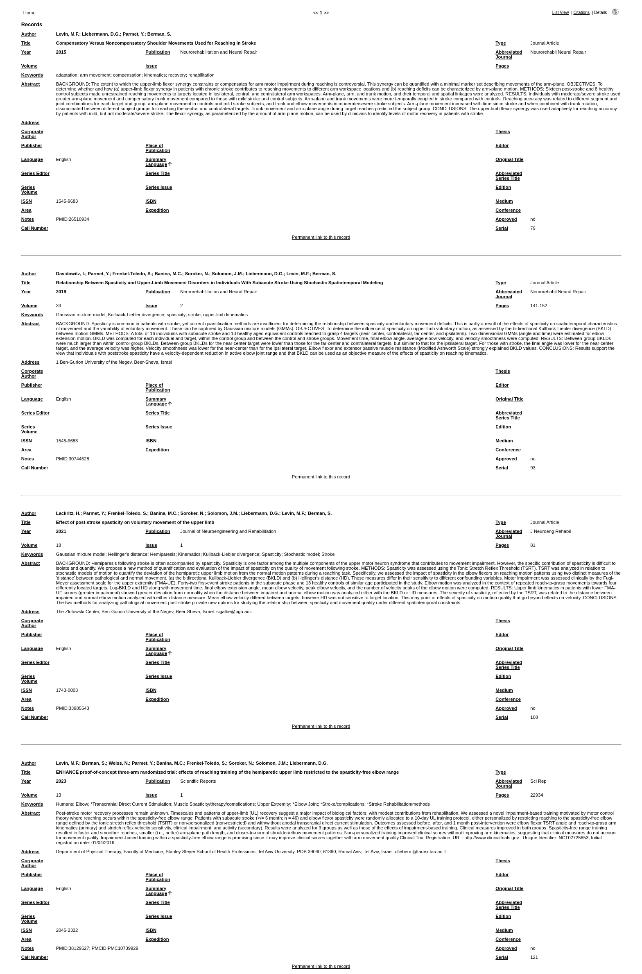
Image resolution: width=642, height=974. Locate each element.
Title (26, 43)
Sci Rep (538, 781)
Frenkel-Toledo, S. (132, 273)
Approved (506, 219)
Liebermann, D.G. (101, 34)
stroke (194, 314)
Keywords (32, 74)
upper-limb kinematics (225, 314)
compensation (127, 74)
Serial (501, 228)
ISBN (150, 201)
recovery (177, 74)
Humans (64, 804)
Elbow (82, 804)
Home (29, 12)
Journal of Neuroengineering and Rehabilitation (228, 531)
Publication (157, 52)
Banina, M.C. (168, 273)
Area (26, 210)
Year (26, 52)
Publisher (31, 145)
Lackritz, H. (68, 513)
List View (560, 12)
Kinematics (189, 554)
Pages (502, 65)
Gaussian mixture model (81, 314)
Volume (29, 65)
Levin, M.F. (67, 34)
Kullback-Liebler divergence (136, 314)
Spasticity (272, 554)
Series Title (157, 173)
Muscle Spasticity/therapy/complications (214, 804)
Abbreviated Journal (508, 54)
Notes (27, 219)
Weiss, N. (119, 763)
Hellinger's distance (128, 554)
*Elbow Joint (305, 804)
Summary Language (156, 162)
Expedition (157, 210)
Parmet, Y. (134, 34)
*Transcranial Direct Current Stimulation (130, 804)
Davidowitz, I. (70, 273)
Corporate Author (32, 134)
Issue (151, 65)
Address (30, 122)
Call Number (34, 228)
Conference (508, 210)
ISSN (26, 201)
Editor (502, 145)
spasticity (176, 314)
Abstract (30, 84)
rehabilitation (201, 74)
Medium (504, 201)
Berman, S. (159, 34)
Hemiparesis (163, 554)
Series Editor (35, 173)
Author (28, 34)
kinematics (155, 74)
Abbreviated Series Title (508, 176)
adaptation (66, 74)
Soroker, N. (197, 273)
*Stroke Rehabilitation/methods (398, 804)
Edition (503, 187)
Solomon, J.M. (227, 273)
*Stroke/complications (342, 804)
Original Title (509, 159)
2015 (61, 52)
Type (500, 43)
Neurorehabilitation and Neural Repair (218, 52)
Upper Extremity (273, 804)
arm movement (95, 74)
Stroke (328, 554)
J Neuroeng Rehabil (550, 531)
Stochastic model (301, 554)
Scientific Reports (198, 781)
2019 (61, 291)
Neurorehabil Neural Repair (558, 52)
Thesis (502, 131)
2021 (61, 531)
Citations (581, 12)
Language (32, 159)
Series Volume (29, 190)
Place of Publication (157, 148)
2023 (61, 781)
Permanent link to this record (321, 237)
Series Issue (158, 187)
